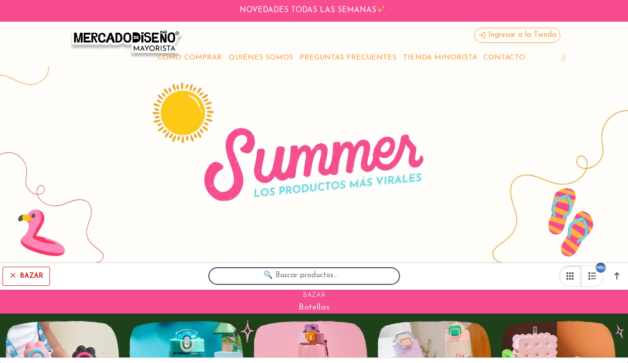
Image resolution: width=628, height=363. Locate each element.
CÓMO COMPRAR (189, 58)
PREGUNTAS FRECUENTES (348, 58)
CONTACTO (504, 58)
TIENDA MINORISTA (440, 58)
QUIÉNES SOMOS (261, 58)
